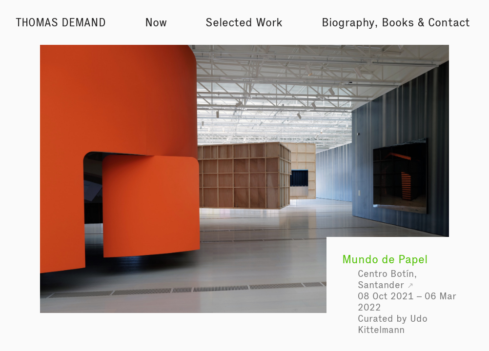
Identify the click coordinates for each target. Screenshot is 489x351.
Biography (348, 22)
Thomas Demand (61, 22)
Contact (449, 22)
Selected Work (244, 22)
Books (398, 22)
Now (156, 22)
